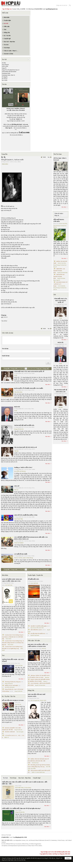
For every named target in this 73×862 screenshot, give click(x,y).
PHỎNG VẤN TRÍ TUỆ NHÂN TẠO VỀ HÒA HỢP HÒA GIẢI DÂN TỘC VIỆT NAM (38, 760)
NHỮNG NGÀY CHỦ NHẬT (11, 685)
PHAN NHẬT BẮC (34, 583)
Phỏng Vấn (31, 690)
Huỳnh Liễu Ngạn (19, 665)
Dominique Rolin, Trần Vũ (8, 75)
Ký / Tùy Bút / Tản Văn (8, 696)
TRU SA (16, 489)
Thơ (3, 655)
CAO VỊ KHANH (61, 286)
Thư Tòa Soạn (58, 154)
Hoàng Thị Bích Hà (18, 429)
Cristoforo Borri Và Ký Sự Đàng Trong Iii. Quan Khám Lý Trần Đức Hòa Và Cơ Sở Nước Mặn (13, 636)
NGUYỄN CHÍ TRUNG (20, 471)
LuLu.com (25, 124)
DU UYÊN (4, 80)
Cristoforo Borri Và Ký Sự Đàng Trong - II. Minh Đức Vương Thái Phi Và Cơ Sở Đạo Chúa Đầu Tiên (13, 642)
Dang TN (4, 68)
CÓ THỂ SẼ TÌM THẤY (20, 554)
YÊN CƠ (16, 486)
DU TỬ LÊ (4, 78)
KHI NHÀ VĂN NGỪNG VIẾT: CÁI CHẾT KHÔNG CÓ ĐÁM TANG (38, 645)
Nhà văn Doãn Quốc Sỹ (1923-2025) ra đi (25, 447)
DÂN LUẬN (5, 66)
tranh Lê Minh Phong (28, 557)
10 (25, 368)
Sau (49, 157)
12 (31, 368)
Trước (44, 157)
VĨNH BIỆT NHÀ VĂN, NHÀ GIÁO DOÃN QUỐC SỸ (29, 371)
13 (34, 368)
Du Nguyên (4, 77)
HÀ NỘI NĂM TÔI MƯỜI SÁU (38, 633)
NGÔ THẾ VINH (8, 585)
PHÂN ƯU (17, 406)
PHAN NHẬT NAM (40, 772)
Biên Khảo (5, 575)
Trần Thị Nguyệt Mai (34, 700)
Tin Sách (5, 778)
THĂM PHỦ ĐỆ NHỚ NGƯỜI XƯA (24, 425)
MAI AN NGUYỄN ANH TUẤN (37, 627)
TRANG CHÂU (43, 700)
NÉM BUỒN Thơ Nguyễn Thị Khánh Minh (59, 276)
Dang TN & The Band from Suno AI (10, 70)
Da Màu (4, 63)
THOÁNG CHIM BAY (10, 731)
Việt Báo (16, 451)
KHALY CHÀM (18, 557)
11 (28, 368)
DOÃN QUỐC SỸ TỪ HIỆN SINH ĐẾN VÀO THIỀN (28, 388)
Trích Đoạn (13, 778)
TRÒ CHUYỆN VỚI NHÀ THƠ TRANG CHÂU (36, 695)
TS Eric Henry (27, 787)
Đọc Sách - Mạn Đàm (24, 778)
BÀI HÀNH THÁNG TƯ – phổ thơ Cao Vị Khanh (60, 284)
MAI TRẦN (33, 768)
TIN (55, 294)
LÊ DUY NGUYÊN (63, 223)
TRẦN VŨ (34, 772)
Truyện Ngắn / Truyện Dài (35, 575)
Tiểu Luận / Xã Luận (34, 640)
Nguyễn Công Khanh (34, 635)
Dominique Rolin (6, 73)
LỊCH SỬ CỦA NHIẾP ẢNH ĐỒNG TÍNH (25, 515)
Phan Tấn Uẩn (18, 704)
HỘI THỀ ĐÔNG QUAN (36, 629)
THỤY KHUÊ (8, 638)
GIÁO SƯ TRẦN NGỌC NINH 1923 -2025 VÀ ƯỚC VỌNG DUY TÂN (12, 580)
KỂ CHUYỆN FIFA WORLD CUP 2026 (13, 700)
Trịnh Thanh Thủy (18, 519)
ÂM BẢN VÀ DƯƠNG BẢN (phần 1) (39, 626)
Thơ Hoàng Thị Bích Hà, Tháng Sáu (13, 681)
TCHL (15, 375)
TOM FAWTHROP (18, 543)
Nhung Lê (45, 681)
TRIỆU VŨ (6, 737)
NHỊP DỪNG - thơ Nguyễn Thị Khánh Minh (59, 270)
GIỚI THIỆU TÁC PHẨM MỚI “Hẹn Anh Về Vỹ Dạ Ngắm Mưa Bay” (21, 808)
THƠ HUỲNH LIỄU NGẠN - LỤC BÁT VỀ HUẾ (13, 660)
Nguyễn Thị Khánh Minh (40, 685)
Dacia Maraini (5, 64)
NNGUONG (5, 164)
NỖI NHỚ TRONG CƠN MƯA (59, 220)
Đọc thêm (47, 384)
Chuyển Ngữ (36, 778)
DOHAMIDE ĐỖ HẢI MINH (9, 71)
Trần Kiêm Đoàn (18, 392)
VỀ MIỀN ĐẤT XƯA (33, 579)
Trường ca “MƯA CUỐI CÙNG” (23, 467)
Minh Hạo (44, 648)
